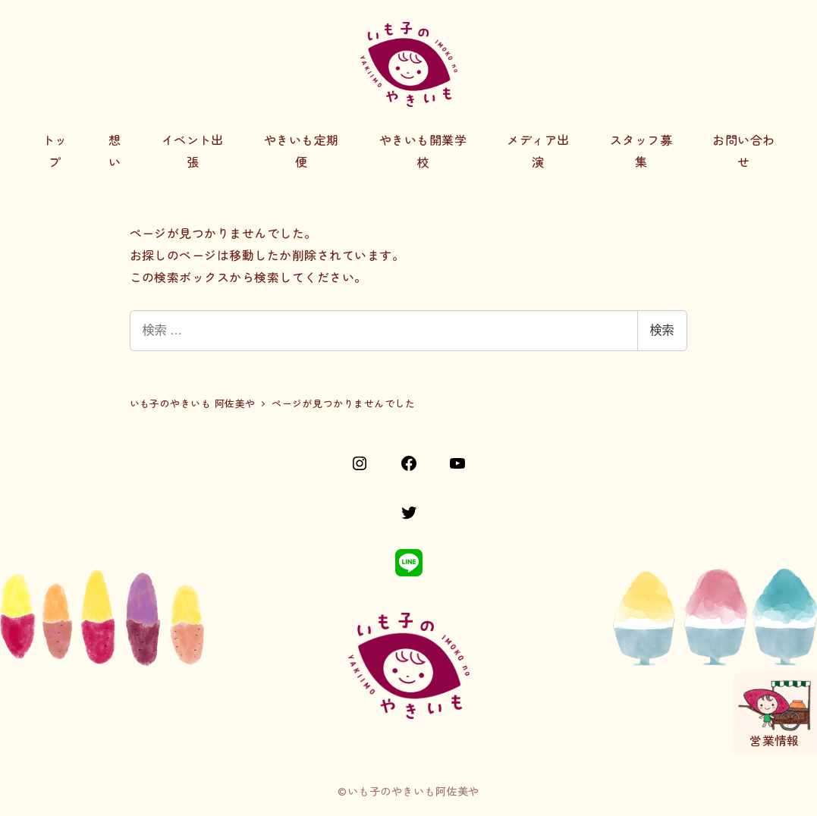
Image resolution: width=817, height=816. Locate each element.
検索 (662, 330)
